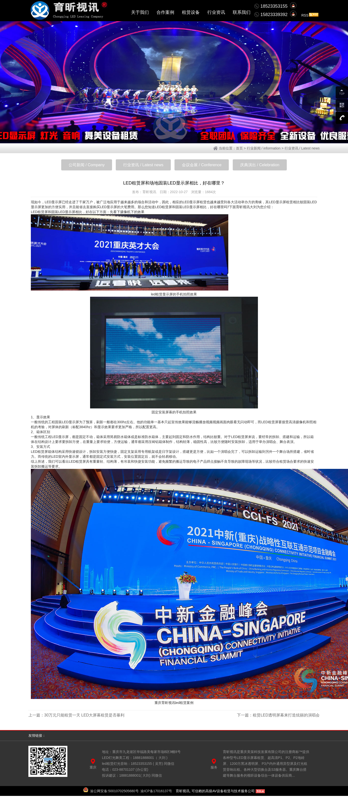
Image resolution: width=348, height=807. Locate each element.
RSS (309, 15)
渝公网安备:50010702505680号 (114, 791)
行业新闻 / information (264, 148)
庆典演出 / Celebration (259, 165)
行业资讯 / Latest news (302, 148)
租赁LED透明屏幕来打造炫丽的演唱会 (286, 715)
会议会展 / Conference (201, 165)
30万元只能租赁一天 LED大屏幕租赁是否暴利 (84, 715)
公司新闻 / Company (87, 165)
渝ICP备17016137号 (156, 791)
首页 (239, 148)
